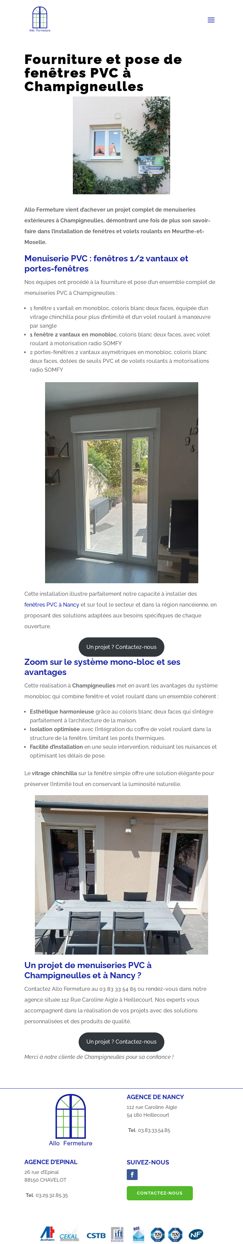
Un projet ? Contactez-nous (121, 647)
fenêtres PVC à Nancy (51, 605)
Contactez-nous (160, 1193)
